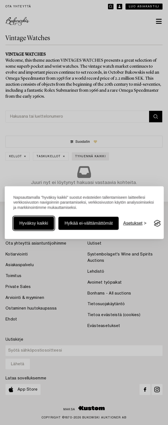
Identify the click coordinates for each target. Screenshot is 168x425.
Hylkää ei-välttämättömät (88, 223)
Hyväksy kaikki (33, 223)
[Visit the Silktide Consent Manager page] (157, 223)
